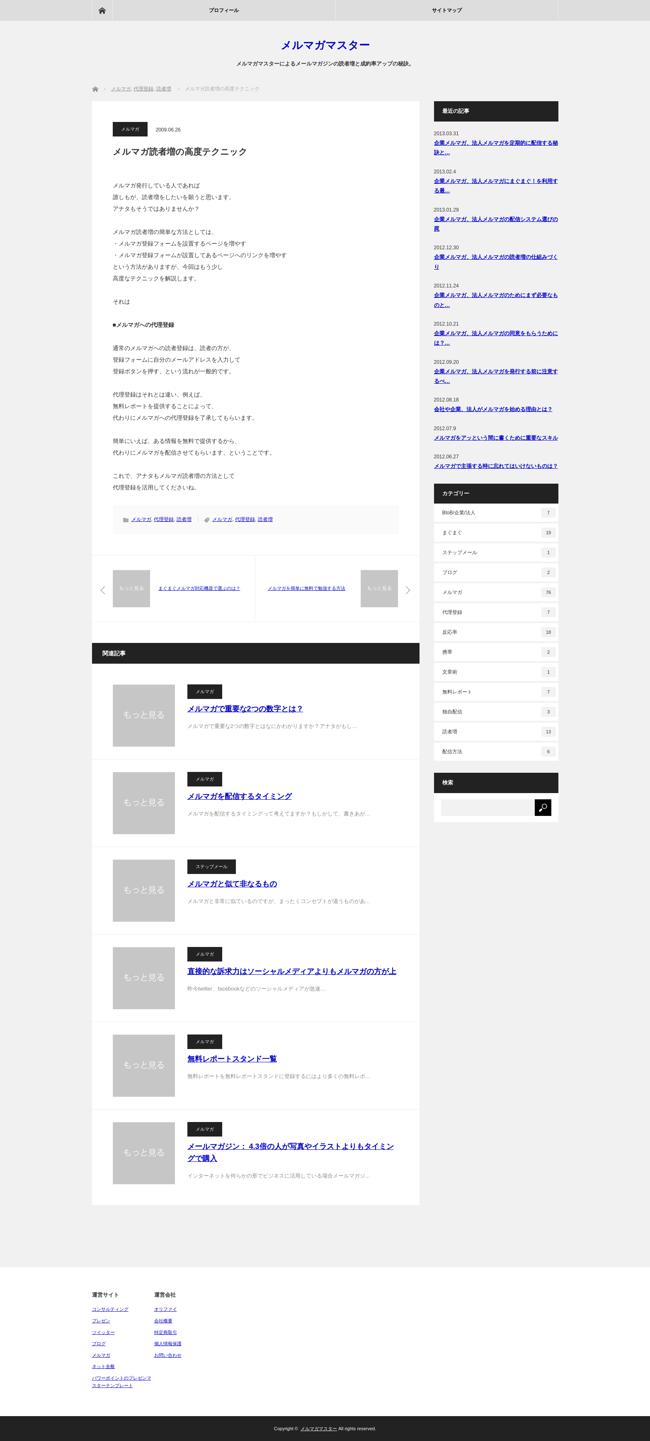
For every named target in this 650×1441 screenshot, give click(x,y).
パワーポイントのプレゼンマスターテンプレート (121, 1381)
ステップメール (212, 866)
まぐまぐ (499, 533)
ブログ (499, 572)
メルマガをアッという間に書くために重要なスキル (496, 438)
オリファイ (165, 1309)
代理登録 (164, 519)
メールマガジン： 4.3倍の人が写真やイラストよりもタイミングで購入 (290, 1152)
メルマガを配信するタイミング (239, 796)
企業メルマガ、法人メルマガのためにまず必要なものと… (496, 300)
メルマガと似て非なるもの (232, 884)
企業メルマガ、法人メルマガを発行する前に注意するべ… (496, 376)
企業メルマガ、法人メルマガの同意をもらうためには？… (496, 338)
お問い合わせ (168, 1355)
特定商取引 (165, 1332)
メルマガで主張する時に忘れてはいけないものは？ (496, 466)
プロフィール (224, 10)
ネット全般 (103, 1366)
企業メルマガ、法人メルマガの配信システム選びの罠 (496, 224)
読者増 (184, 519)
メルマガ (130, 129)
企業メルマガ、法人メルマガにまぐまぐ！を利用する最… (496, 186)
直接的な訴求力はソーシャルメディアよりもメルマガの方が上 (291, 971)
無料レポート (499, 692)
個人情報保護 (168, 1343)
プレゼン (101, 1320)
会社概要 (163, 1320)
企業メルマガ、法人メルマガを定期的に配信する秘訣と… (496, 148)
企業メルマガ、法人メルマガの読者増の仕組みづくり (496, 262)
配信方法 (499, 752)
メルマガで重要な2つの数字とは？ (245, 709)
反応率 (499, 632)
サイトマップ (447, 10)
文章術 (499, 672)
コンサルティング (110, 1309)
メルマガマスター (325, 45)
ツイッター (103, 1332)
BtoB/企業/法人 (499, 513)
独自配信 (499, 712)
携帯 (499, 652)
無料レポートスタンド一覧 (232, 1059)
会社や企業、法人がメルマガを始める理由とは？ (493, 409)
